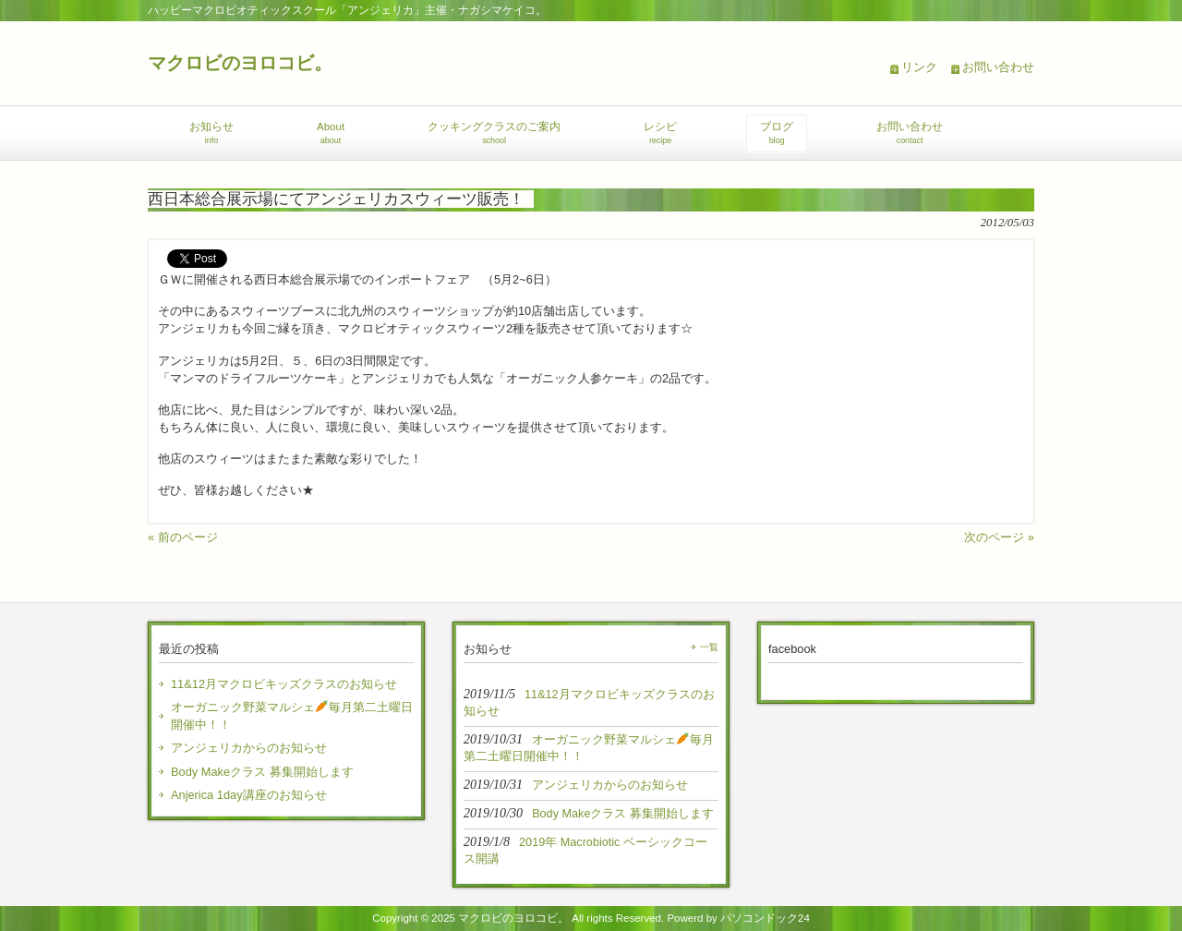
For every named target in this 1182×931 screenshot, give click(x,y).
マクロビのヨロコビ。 (240, 62)
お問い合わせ (998, 67)
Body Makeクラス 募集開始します (262, 772)
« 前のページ (183, 537)
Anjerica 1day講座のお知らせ (249, 795)
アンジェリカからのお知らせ (249, 748)
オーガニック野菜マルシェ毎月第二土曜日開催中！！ (292, 716)
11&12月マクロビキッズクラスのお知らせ (284, 684)
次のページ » (999, 537)
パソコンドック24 (765, 918)
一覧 (709, 647)
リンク (919, 67)
